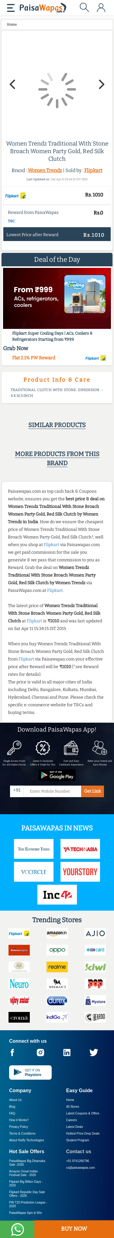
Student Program (77, 1140)
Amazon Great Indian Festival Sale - (23, 1173)
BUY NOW (74, 1228)
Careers (71, 1120)
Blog (12, 1106)
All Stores (72, 1106)
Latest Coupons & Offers (82, 1113)
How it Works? (19, 1120)
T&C (11, 221)
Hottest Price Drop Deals (83, 1133)
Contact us (79, 1151)
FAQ (12, 1113)
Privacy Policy (18, 1126)
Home (70, 1100)
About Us (15, 1100)
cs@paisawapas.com (80, 1167)
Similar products (57, 425)
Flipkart (93, 170)
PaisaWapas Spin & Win (25, 1213)
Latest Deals (74, 1126)
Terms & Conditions (22, 1133)
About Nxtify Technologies (26, 1140)
